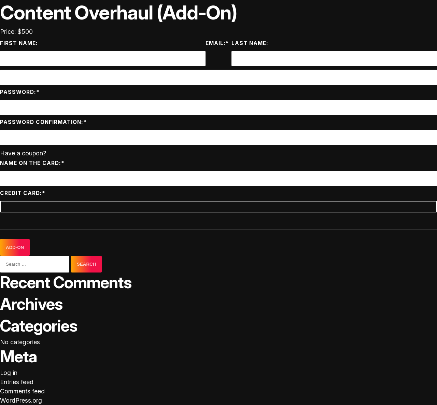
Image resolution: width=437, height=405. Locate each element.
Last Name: (249, 43)
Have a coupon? (23, 153)
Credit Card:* (22, 193)
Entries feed (16, 382)
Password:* (20, 92)
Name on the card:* (32, 163)
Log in (8, 372)
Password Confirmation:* (43, 122)
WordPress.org (21, 400)
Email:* (217, 43)
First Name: (19, 43)
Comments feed (22, 391)
